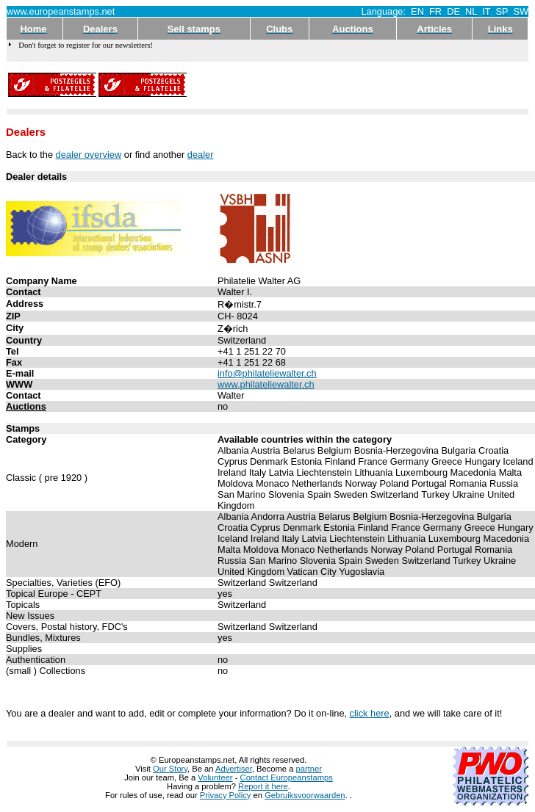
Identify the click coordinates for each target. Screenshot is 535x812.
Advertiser (233, 768)
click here (369, 713)
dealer (200, 154)
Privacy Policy (225, 795)
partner (309, 768)
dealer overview (89, 154)
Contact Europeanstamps (286, 777)
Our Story (170, 768)
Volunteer (215, 777)
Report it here (263, 786)
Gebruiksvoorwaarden (305, 795)
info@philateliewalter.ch (267, 373)
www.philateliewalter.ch (266, 384)
